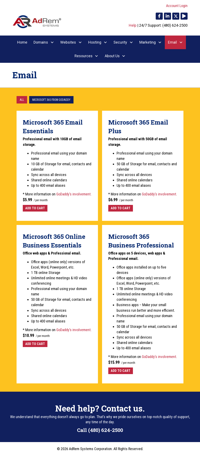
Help (132, 25)
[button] (159, 16)
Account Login (177, 6)
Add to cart (35, 208)
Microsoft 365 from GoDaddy (51, 99)
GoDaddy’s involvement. (74, 194)
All (22, 99)
